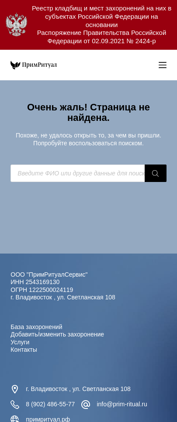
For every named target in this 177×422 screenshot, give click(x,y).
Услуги (19, 342)
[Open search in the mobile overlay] (150, 65)
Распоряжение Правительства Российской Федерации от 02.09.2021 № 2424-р (102, 37)
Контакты (23, 349)
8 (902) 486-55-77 (50, 404)
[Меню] (163, 65)
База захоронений (36, 326)
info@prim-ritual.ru (122, 404)
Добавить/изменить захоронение (57, 334)
